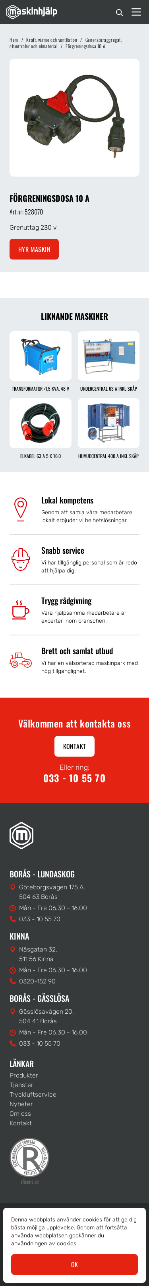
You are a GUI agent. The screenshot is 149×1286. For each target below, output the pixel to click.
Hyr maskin (34, 249)
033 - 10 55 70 (74, 778)
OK (74, 1264)
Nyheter (21, 1104)
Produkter (24, 1075)
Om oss (20, 1113)
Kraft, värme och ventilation (51, 39)
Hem (14, 39)
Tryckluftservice (33, 1094)
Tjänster (21, 1085)
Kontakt (74, 746)
